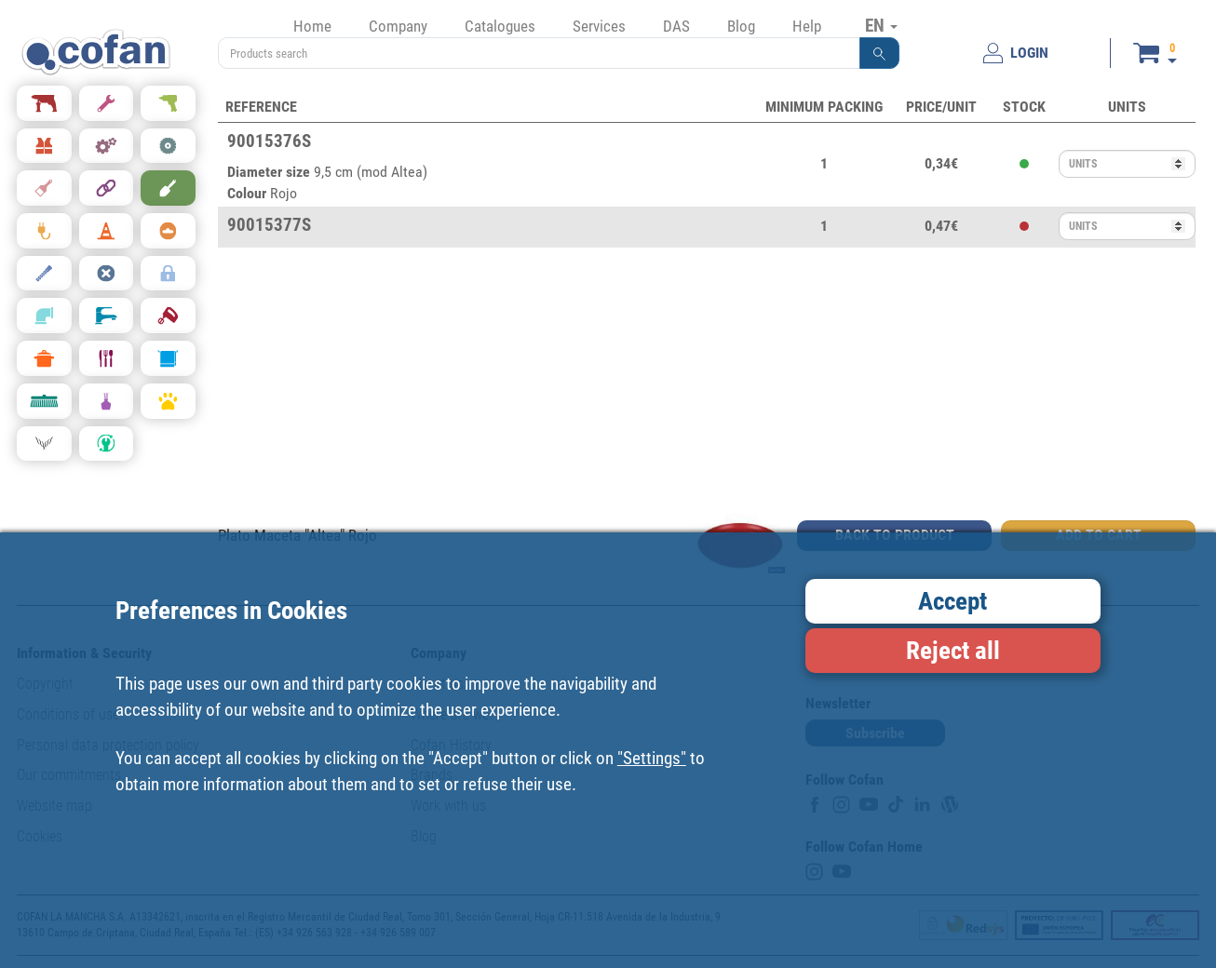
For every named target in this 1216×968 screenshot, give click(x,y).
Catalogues (500, 26)
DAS (676, 26)
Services (599, 26)
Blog (741, 26)
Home (312, 26)
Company (398, 26)
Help (806, 26)
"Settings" (651, 758)
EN (881, 25)
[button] (879, 53)
